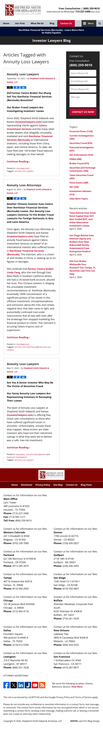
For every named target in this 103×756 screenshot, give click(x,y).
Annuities (20, 454)
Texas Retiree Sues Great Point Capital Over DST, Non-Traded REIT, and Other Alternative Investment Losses (82, 219)
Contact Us (66, 23)
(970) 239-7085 (20, 543)
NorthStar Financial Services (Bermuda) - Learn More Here (51, 30)
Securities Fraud (80, 143)
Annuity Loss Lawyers (23, 74)
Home (6, 23)
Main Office (10, 498)
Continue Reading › (18, 161)
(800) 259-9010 (91, 8)
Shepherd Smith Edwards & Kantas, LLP (42, 721)
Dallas (7, 630)
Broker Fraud (79, 163)
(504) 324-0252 (71, 644)
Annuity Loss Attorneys (24, 185)
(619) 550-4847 (71, 588)
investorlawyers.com (28, 121)
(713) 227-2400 (20, 513)
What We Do (37, 23)
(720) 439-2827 (71, 543)
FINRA (75, 159)
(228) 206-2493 (71, 565)
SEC (74, 186)
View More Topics (78, 198)
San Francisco (62, 656)
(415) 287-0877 (71, 667)
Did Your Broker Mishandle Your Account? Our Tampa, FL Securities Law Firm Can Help (82, 267)
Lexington (9, 656)
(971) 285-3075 (20, 565)
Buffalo (58, 600)
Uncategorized (22, 168)
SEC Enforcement (81, 154)
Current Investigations (36, 454)
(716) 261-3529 (71, 618)
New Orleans (61, 630)
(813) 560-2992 (20, 588)
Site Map (58, 484)
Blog (52, 23)
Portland (8, 555)
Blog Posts (86, 484)
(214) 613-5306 (20, 644)
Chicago (8, 600)
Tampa (7, 577)
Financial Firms (81, 131)
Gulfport (59, 555)
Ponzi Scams (78, 182)
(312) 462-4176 (20, 611)
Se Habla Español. (51, 32)
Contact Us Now (83, 111)
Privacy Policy (43, 484)
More (90, 23)
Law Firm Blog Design (85, 721)
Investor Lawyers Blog (23, 10)
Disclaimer (26, 484)
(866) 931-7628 (20, 667)
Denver (58, 532)
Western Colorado (14, 532)
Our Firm (20, 23)
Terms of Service (83, 697)
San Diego (60, 577)
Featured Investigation (17, 457)
